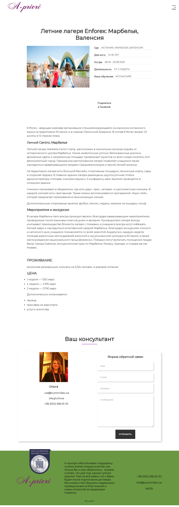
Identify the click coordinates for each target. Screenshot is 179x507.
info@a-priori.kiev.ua (149, 484)
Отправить (125, 436)
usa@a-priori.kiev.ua (56, 394)
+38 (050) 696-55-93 (149, 478)
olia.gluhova (56, 400)
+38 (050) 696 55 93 (56, 405)
